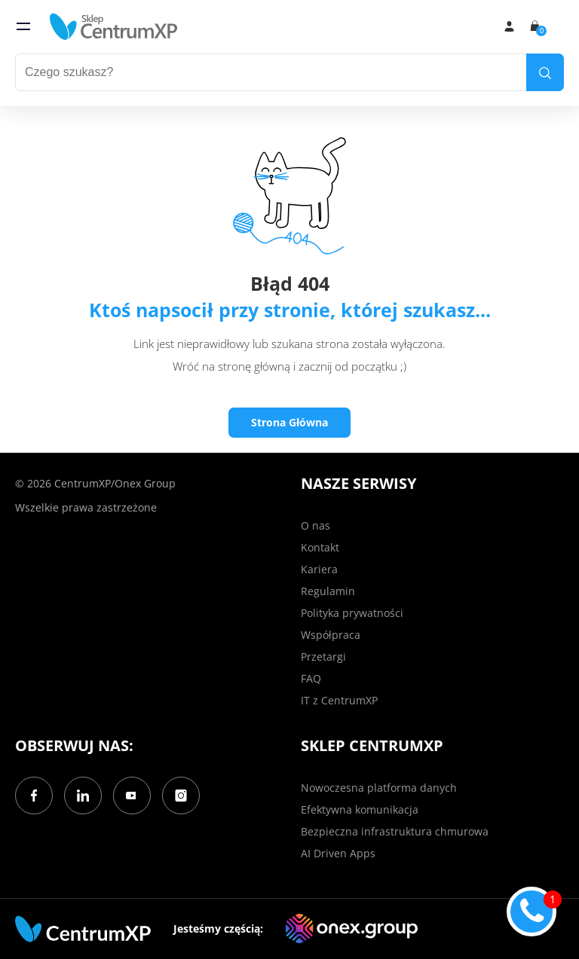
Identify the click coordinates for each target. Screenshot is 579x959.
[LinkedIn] (83, 795)
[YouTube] (132, 795)
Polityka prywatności (352, 613)
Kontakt (320, 547)
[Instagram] (181, 795)
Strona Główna (289, 422)
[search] (545, 72)
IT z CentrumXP (339, 700)
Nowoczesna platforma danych (379, 787)
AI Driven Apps (338, 853)
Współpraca (330, 635)
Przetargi (323, 656)
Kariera (319, 569)
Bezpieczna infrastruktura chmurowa (395, 831)
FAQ (311, 678)
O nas (315, 525)
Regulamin (328, 591)
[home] (114, 26)
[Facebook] (34, 795)
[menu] (23, 26)
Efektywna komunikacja (359, 809)
